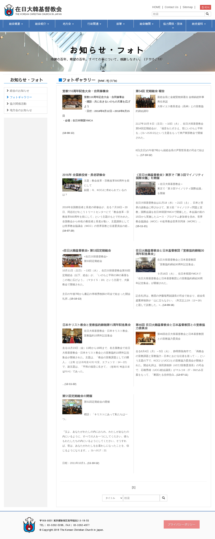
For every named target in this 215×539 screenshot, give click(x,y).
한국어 (205, 7)
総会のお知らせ (17, 90)
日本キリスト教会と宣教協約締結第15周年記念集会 (96, 325)
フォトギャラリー (19, 97)
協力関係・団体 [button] (172, 25)
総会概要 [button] (16, 24)
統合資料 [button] (199, 24)
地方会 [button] (68, 24)
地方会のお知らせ (19, 110)
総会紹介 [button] (42, 24)
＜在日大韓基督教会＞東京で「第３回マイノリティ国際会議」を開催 (170, 176)
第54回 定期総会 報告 (150, 91)
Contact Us (171, 7)
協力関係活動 (16, 103)
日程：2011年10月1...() (80, 463)
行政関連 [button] (94, 24)
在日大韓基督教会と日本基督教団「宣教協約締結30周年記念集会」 (170, 252)
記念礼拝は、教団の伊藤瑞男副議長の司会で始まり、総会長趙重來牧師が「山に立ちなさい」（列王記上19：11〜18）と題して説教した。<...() (170, 300)
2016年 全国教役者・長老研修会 (83, 175)
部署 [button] (120, 24)
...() (97, 357)
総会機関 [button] (146, 24)
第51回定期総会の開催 (77, 396)
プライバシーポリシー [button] (181, 524)
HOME (156, 7)
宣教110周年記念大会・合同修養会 (85, 91)
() (97, 115)
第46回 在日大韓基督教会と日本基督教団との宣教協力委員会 (170, 326)
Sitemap (188, 7)
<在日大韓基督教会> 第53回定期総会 (86, 250)
